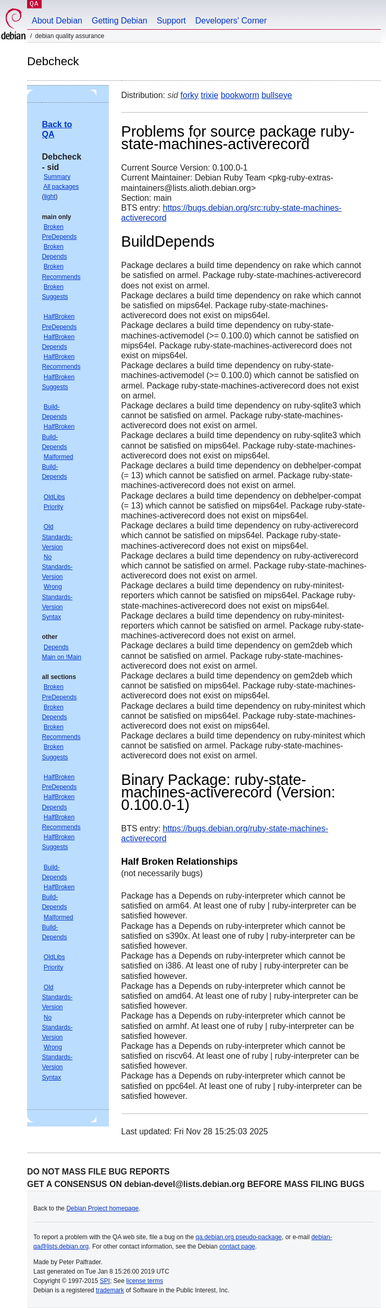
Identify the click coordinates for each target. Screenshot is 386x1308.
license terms (144, 1281)
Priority (53, 507)
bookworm (240, 95)
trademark (110, 1290)
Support (171, 20)
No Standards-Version (57, 566)
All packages (61, 186)
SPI (105, 1281)
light (49, 196)
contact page (237, 1246)
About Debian (57, 20)
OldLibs (54, 497)
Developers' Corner (231, 20)
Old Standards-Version (57, 536)
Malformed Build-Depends (57, 466)
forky (189, 95)
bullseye (277, 95)
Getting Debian (119, 20)
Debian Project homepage (102, 1208)
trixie (209, 95)
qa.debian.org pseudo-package (239, 1237)
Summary (57, 176)
